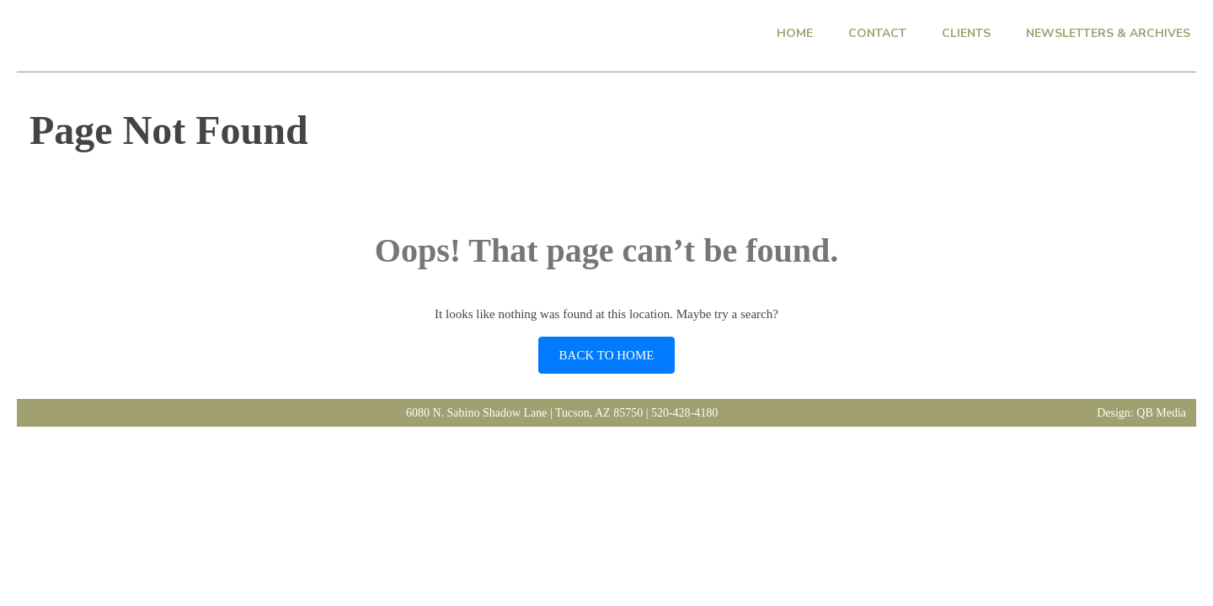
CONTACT (877, 33)
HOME (795, 33)
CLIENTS (966, 33)
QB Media (1161, 413)
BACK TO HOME (607, 355)
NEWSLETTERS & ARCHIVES (1108, 33)
